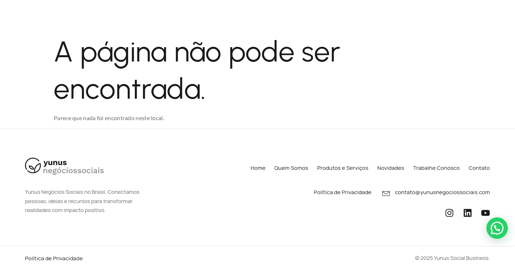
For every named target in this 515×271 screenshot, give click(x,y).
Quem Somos (209, 14)
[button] (497, 228)
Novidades (379, 14)
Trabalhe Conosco (430, 14)
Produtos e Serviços (271, 14)
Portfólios (333, 14)
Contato (479, 14)
